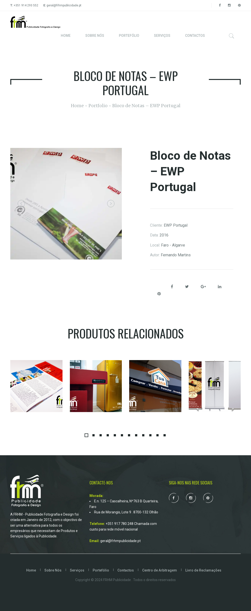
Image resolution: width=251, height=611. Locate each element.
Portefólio (101, 570)
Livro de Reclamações (203, 570)
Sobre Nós (53, 570)
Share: (156, 287)
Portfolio (98, 105)
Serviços (77, 570)
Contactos (125, 570)
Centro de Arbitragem (159, 570)
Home (77, 105)
